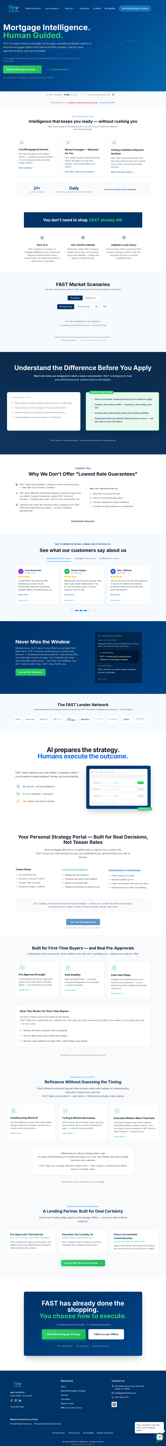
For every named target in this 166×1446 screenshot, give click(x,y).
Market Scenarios (33, 8)
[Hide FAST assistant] (157, 1442)
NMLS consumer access (71, 1408)
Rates (63, 1386)
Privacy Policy (59, 1433)
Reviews (64, 1395)
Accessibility (88, 1433)
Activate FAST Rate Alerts (30, 672)
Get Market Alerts (58, 69)
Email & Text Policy (105, 1433)
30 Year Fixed (65, 306)
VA (96, 306)
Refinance (90, 298)
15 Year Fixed (84, 306)
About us (70, 8)
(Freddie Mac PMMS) (107, 103)
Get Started (109, 8)
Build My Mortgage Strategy (135, 8)
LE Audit (97, 8)
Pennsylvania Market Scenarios (47, 1424)
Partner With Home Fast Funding (83, 1267)
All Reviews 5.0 (59, 563)
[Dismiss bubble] (162, 1424)
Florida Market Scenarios (21, 1424)
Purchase (75, 298)
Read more (23, 599)
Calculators (84, 8)
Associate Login (17, 1406)
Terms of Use (74, 1433)
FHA (105, 306)
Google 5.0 (85, 563)
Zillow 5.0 (109, 563)
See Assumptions (68, 340)
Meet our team (67, 1403)
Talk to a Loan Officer (106, 1339)
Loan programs (53, 8)
